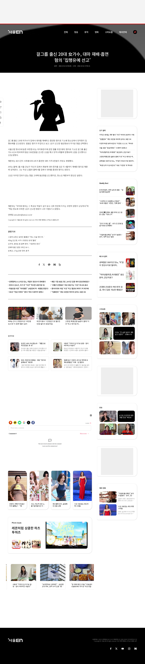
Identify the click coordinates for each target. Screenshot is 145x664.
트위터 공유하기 (44, 264)
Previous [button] (48, 535)
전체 (66, 32)
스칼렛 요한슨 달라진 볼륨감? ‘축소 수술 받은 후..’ (26, 237)
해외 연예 (102, 488)
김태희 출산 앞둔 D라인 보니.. (19, 247)
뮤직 (86, 32)
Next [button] (85, 535)
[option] (67, 535)
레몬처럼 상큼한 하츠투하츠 (26, 530)
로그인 (135, 639)
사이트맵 (130, 639)
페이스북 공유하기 (39, 264)
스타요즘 (109, 32)
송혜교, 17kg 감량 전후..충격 (18, 250)
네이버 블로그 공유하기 (54, 264)
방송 (76, 32)
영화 (97, 32)
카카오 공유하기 (49, 264)
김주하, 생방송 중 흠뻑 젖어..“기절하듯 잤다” (24, 243)
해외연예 (123, 32)
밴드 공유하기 (60, 264)
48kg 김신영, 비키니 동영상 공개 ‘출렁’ (22, 240)
